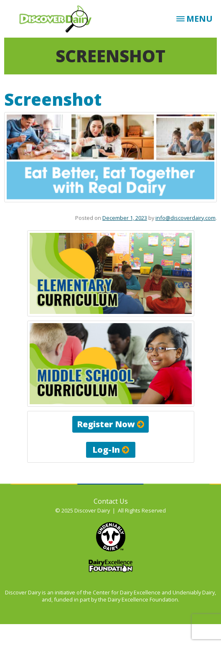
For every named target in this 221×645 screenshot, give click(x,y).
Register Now (110, 424)
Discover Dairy (58, 19)
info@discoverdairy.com (185, 218)
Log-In (110, 449)
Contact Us (111, 501)
